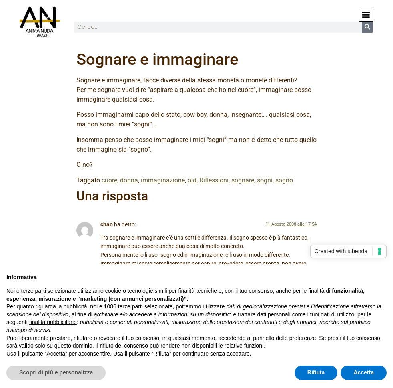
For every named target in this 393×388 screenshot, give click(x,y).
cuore (109, 180)
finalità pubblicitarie (53, 322)
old (192, 180)
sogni (265, 180)
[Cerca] (367, 27)
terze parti (130, 306)
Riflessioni (214, 180)
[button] (366, 15)
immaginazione (163, 180)
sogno (284, 180)
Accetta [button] (363, 372)
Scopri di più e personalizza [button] (56, 372)
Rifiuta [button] (316, 372)
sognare (242, 180)
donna (129, 180)
